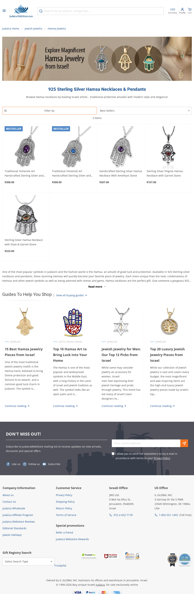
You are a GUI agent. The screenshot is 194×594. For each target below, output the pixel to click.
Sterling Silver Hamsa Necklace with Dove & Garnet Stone (24, 242)
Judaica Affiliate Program (18, 515)
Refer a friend (64, 532)
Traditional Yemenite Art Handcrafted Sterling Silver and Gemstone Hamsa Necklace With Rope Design (25, 174)
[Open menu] (4, 11)
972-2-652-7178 (123, 515)
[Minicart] (190, 11)
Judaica (100, 584)
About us (8, 495)
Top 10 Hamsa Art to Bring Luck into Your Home (70, 355)
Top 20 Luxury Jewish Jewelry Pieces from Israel (167, 355)
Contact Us (9, 501)
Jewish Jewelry (33, 28)
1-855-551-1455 (168, 515)
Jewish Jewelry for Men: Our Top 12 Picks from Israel (121, 355)
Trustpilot (60, 565)
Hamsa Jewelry (57, 28)
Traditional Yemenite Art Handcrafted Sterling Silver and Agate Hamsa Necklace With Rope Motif (72, 174)
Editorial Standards (14, 528)
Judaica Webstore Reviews (19, 521)
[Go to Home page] (21, 11)
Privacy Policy (162, 458)
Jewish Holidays (12, 535)
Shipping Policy (65, 501)
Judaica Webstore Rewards (72, 539)
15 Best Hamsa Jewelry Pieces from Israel (23, 352)
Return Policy (64, 508)
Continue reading (17, 406)
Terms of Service (66, 515)
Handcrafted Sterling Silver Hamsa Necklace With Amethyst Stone (120, 173)
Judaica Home (10, 28)
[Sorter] (145, 111)
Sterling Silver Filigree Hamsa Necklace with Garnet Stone (165, 173)
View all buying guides (71, 295)
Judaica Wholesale (14, 508)
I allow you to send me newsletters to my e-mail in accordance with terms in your (146, 456)
